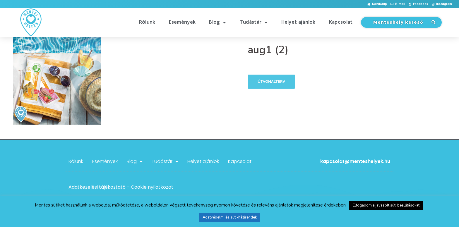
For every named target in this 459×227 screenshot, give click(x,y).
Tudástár (254, 22)
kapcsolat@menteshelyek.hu (355, 161)
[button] (377, 4)
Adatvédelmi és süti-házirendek (230, 217)
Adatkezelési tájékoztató (97, 187)
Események (182, 22)
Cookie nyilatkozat (152, 187)
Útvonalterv (271, 81)
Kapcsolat (341, 22)
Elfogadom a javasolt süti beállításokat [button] (386, 205)
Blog (217, 22)
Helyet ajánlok (298, 22)
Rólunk (147, 22)
